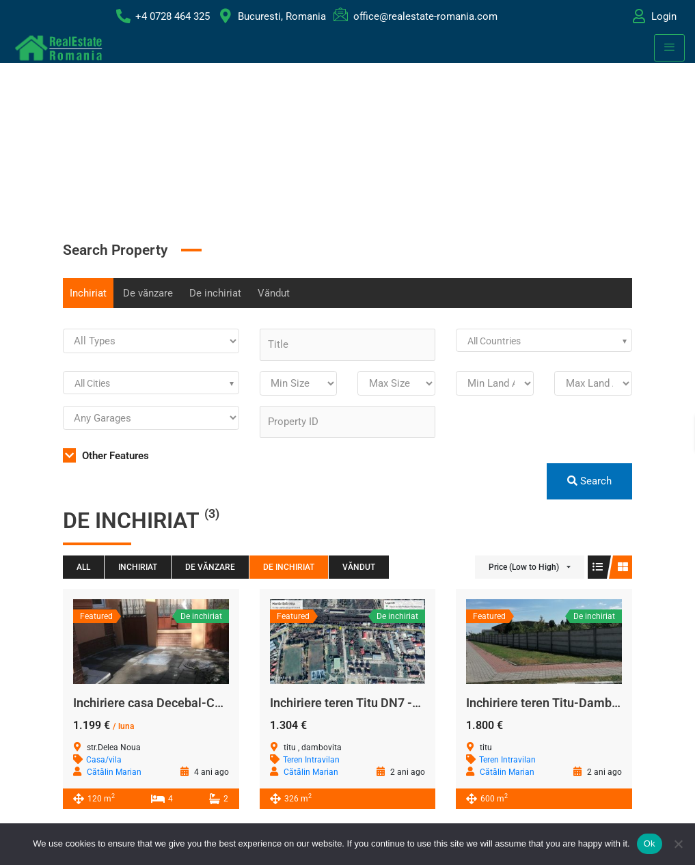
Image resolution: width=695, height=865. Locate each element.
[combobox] (544, 340)
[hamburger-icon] (669, 48)
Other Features (106, 456)
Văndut (274, 293)
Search (589, 481)
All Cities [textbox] (92, 383)
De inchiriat (215, 293)
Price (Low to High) (524, 567)
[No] (678, 844)
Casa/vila (104, 760)
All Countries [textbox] (494, 340)
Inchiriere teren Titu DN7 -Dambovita (371, 703)
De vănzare (148, 293)
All (83, 567)
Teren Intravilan (311, 760)
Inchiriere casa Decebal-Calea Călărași (180, 703)
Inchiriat (88, 293)
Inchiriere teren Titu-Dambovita (552, 703)
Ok (649, 843)
